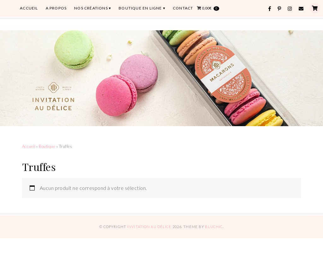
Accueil (28, 146)
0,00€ (210, 8)
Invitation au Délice (149, 227)
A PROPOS (56, 8)
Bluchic (214, 227)
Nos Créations (91, 8)
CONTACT (183, 8)
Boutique (47, 146)
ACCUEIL (29, 8)
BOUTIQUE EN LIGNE (140, 8)
